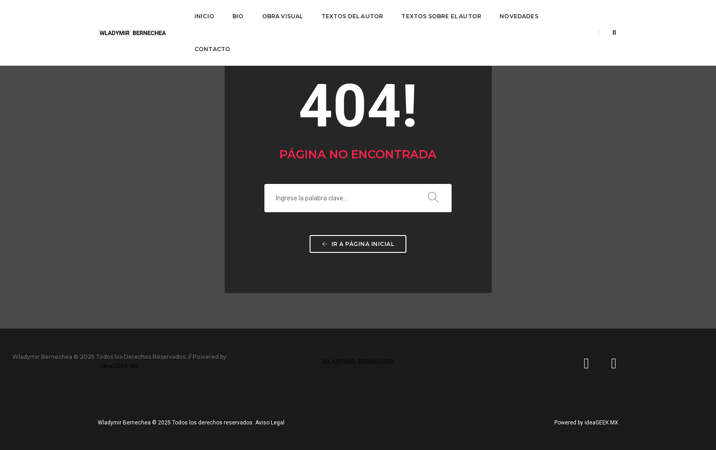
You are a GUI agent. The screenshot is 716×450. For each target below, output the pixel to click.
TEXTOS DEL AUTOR (352, 16)
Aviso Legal (269, 422)
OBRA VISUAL (282, 16)
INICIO (204, 16)
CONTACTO (212, 49)
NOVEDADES (519, 16)
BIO (238, 16)
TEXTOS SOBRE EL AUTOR (441, 16)
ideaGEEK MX (119, 365)
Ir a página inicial (358, 244)
